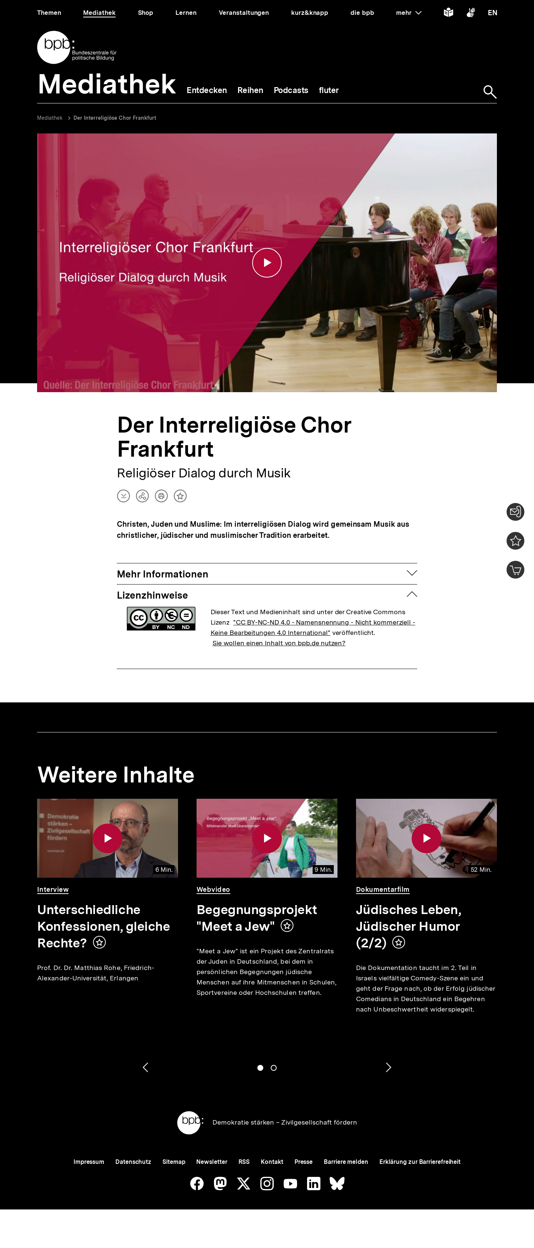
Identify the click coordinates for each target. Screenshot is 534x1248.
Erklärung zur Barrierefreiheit (420, 1161)
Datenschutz (133, 1161)
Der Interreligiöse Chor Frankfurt (114, 118)
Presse (303, 1161)
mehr (408, 12)
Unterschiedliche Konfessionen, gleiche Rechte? (103, 926)
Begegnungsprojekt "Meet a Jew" (257, 918)
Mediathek (50, 118)
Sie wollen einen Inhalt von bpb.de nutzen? (279, 643)
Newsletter (211, 1161)
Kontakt (272, 1161)
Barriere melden (346, 1161)
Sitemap (173, 1161)
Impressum (88, 1161)
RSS (244, 1161)
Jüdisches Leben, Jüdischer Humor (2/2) (408, 926)
